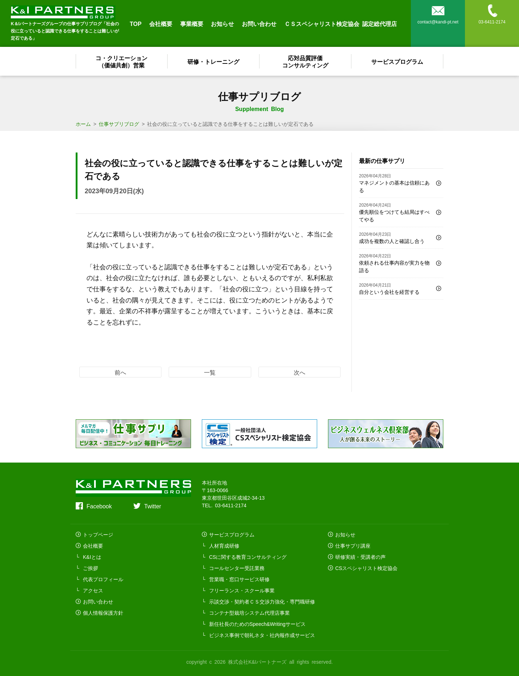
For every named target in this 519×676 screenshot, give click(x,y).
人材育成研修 (224, 545)
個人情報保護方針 (103, 612)
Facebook (99, 506)
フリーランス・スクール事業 (242, 590)
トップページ (98, 534)
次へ (299, 372)
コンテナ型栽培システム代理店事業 (249, 612)
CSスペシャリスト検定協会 (366, 567)
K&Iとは (92, 556)
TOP (136, 23)
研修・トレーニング (214, 61)
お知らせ (222, 23)
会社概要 (160, 23)
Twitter (152, 506)
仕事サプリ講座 (353, 545)
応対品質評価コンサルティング (306, 61)
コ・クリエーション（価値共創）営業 (122, 61)
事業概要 (191, 23)
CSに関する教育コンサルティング (248, 556)
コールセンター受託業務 (237, 567)
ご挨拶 (90, 567)
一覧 (210, 372)
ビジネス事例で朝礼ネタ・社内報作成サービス (262, 634)
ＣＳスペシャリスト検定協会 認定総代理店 (340, 23)
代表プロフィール (103, 579)
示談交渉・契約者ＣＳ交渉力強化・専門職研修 (262, 601)
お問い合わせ (259, 23)
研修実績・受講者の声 (360, 556)
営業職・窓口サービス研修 (239, 579)
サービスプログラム (397, 61)
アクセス (93, 590)
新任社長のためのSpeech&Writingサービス (257, 623)
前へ (120, 372)
